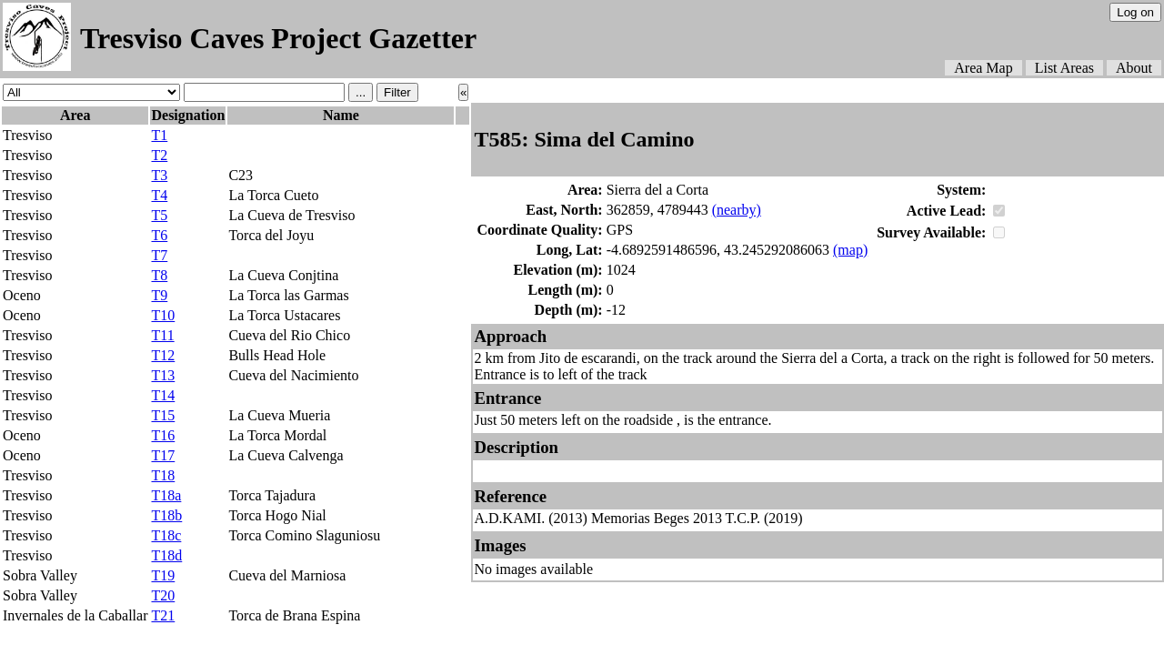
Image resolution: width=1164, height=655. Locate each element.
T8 (159, 275)
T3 (159, 175)
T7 (159, 255)
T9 (159, 295)
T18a (166, 495)
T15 (163, 415)
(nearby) (736, 209)
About (1134, 68)
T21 (163, 615)
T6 (159, 235)
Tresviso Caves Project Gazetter (278, 38)
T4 (159, 195)
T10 (163, 315)
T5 (159, 215)
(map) (850, 249)
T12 (163, 355)
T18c (166, 535)
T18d (166, 555)
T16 (163, 435)
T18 (163, 475)
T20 (163, 595)
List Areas (1064, 68)
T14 (163, 395)
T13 (163, 375)
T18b (166, 515)
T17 (163, 455)
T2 (159, 155)
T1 (159, 135)
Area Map (983, 68)
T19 (163, 575)
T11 (162, 335)
